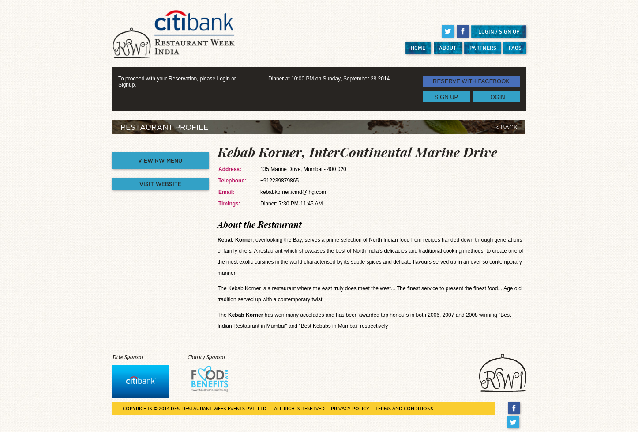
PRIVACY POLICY (350, 408)
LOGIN (496, 96)
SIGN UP (446, 96)
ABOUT (447, 48)
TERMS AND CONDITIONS (404, 408)
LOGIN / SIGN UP (499, 31)
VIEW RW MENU (160, 160)
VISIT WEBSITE (160, 184)
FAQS (515, 48)
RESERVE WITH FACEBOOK (471, 81)
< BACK (506, 128)
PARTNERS (482, 48)
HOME (418, 48)
